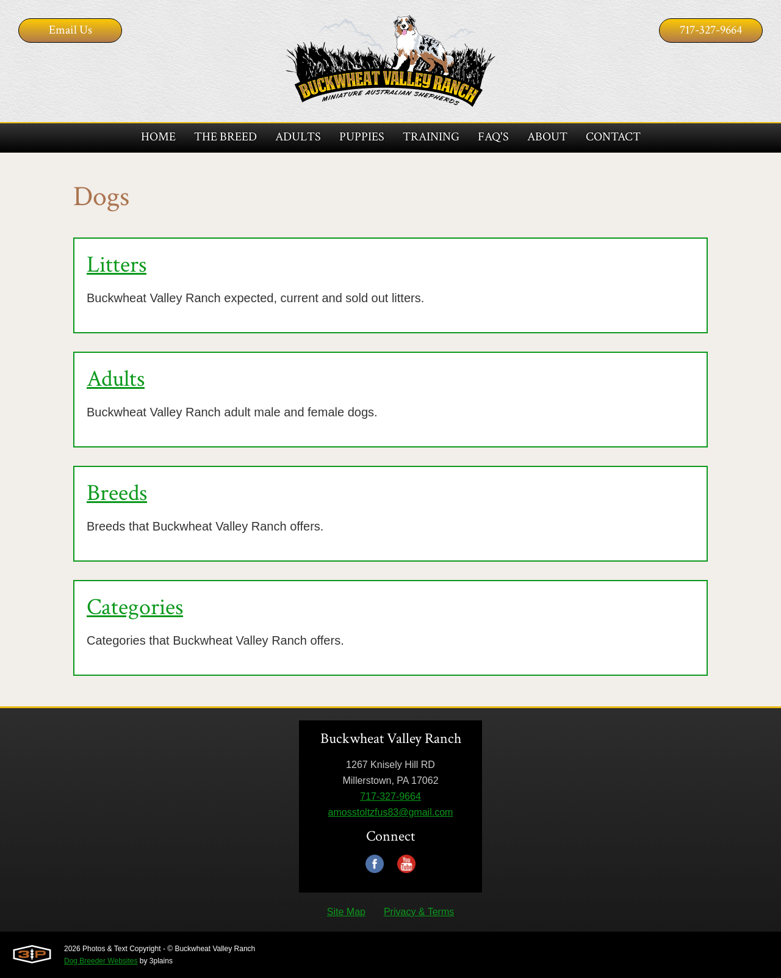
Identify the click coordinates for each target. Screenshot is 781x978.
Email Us (70, 30)
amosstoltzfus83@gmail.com (390, 812)
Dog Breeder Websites (101, 961)
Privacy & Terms (419, 912)
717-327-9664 (711, 30)
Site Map (346, 912)
